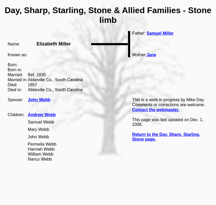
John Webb (39, 100)
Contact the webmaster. (155, 109)
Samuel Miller (160, 33)
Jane (151, 55)
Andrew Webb (42, 114)
